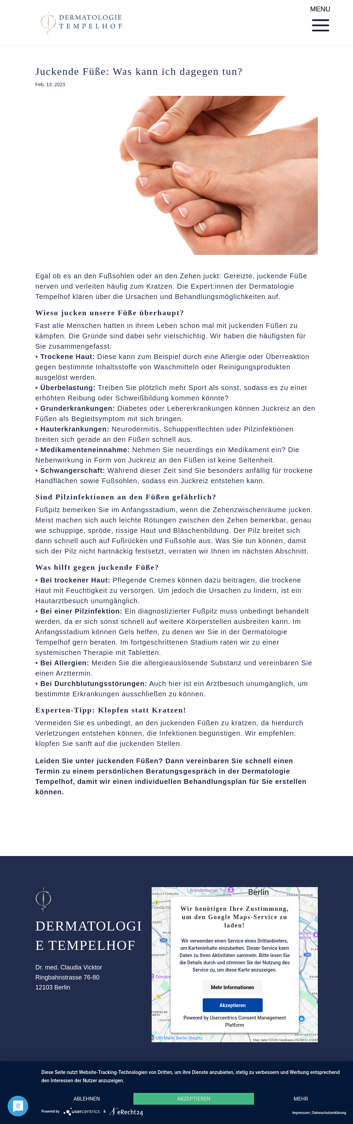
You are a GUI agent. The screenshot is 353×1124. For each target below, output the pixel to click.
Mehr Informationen (232, 987)
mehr (301, 1099)
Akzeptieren (233, 1005)
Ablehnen (86, 1099)
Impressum (301, 1113)
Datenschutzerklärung (329, 1113)
